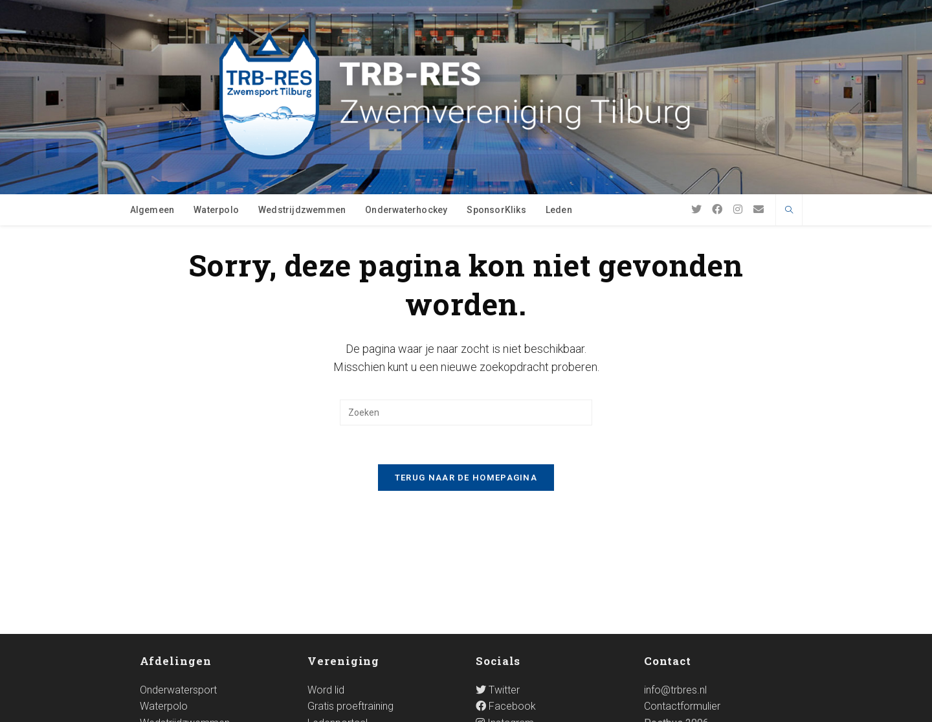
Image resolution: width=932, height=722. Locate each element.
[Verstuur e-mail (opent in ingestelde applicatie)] (758, 209)
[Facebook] (717, 209)
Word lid (325, 579)
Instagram (505, 612)
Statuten (326, 662)
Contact (670, 706)
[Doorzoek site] (789, 211)
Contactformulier (682, 596)
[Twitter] (696, 209)
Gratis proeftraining (350, 596)
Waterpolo (164, 596)
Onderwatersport (178, 579)
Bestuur (324, 629)
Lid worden (524, 706)
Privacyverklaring (752, 706)
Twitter (498, 579)
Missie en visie (339, 645)
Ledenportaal (337, 612)
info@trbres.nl (675, 579)
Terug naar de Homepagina (466, 477)
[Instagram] (737, 209)
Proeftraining (600, 706)
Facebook (506, 596)
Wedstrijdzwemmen (185, 612)
